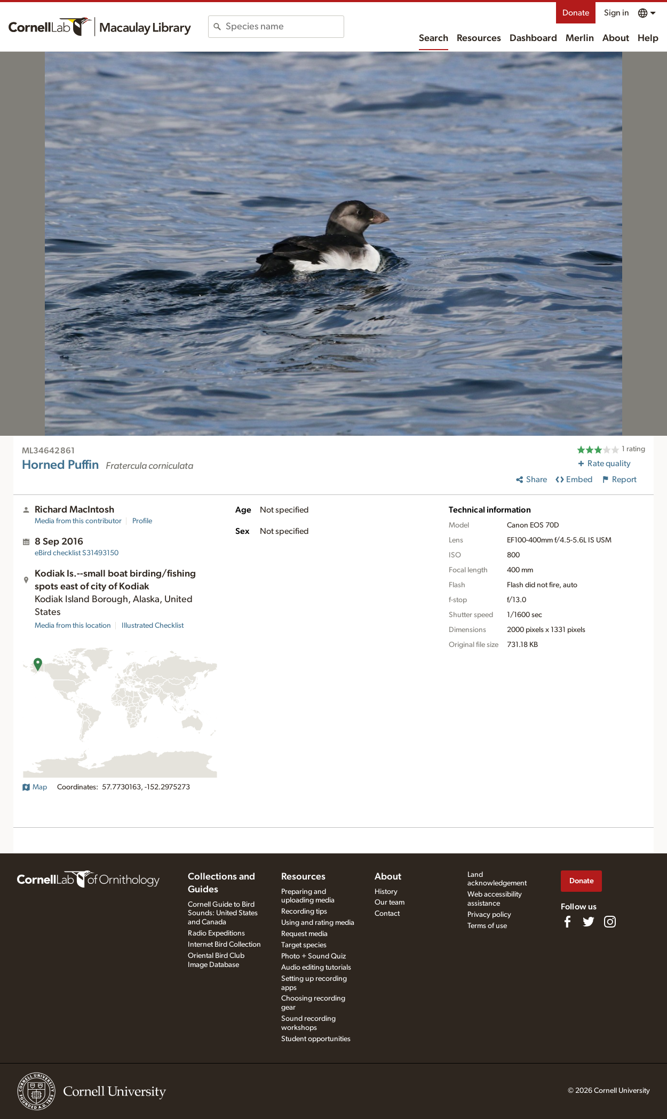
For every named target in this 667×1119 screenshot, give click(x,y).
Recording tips (304, 911)
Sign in (616, 13)
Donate (575, 13)
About (615, 38)
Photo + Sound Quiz (313, 956)
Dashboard (533, 38)
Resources (479, 38)
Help (648, 38)
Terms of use (487, 926)
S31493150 (76, 553)
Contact (387, 913)
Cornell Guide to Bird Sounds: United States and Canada (223, 913)
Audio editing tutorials (316, 967)
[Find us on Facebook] (567, 921)
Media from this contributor (78, 521)
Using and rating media (317, 922)
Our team (389, 902)
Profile (142, 521)
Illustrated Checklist (153, 625)
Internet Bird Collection (224, 944)
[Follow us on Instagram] (610, 921)
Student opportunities (316, 1039)
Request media (304, 934)
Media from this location (73, 625)
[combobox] (285, 26)
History (386, 892)
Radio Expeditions (216, 933)
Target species (304, 945)
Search (433, 38)
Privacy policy (489, 914)
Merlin (580, 38)
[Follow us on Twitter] (588, 921)
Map (34, 787)
